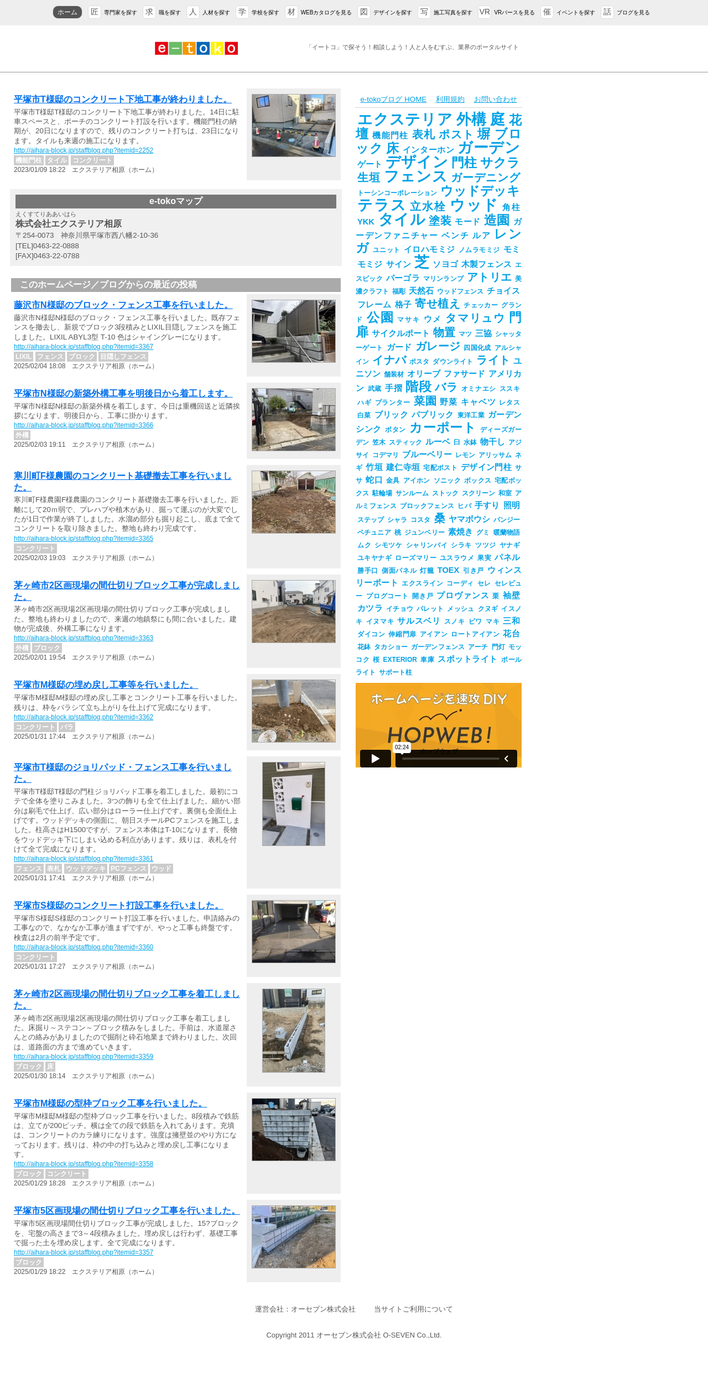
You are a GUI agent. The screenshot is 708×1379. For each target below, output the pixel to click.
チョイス (503, 290)
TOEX (449, 570)
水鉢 (470, 442)
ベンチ (455, 235)
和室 (505, 493)
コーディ (460, 583)
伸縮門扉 (402, 634)
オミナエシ (478, 389)
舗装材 (394, 374)
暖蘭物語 (506, 532)
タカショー (391, 647)
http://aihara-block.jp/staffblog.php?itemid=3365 (83, 538)
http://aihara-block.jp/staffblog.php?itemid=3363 (83, 638)
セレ (484, 583)
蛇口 (374, 480)
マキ (492, 621)
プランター (392, 402)
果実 (484, 558)
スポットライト (468, 659)
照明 (511, 505)
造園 (497, 220)
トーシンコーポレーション (397, 193)
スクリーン (478, 493)
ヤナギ (509, 545)
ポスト (456, 134)
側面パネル (399, 570)
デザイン (416, 162)
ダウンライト (453, 361)
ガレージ (438, 346)
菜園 (425, 401)
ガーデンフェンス (438, 647)
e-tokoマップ (175, 201)
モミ (511, 249)
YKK (365, 221)
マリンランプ (443, 279)
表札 (424, 134)
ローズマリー (415, 558)
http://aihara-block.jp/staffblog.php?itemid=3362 (83, 717)
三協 (483, 333)
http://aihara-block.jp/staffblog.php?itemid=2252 (83, 150)
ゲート (369, 164)
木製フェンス (486, 264)
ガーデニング (485, 177)
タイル (401, 219)
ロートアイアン (475, 634)
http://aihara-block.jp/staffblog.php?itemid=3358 (83, 1164)
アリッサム (495, 455)
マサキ (408, 319)
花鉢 (364, 647)
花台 (511, 633)
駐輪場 (382, 493)
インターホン (429, 149)
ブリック (391, 414)
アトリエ (489, 277)
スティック (405, 442)
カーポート (442, 427)
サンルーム (412, 493)
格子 (403, 304)
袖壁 (511, 595)
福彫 (398, 291)
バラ (446, 387)
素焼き (460, 531)
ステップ (370, 520)
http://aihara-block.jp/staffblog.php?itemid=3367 (83, 347)
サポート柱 (395, 672)
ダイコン (371, 634)
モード (468, 221)
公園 (380, 317)
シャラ (397, 520)
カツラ (370, 608)
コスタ (420, 520)
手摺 (393, 388)
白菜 (364, 415)
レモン (465, 455)
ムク (364, 545)
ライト (493, 360)
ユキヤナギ (374, 558)
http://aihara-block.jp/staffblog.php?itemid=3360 (83, 947)
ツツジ (485, 545)
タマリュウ (475, 318)
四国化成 (477, 348)
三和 (511, 621)
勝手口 (367, 570)
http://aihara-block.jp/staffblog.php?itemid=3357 (83, 1252)
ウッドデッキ (480, 191)
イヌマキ (380, 621)
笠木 (379, 442)
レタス (509, 402)
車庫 (427, 660)
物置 (444, 332)
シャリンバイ (427, 545)
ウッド (474, 205)
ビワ (475, 621)
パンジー (506, 520)
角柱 (511, 207)
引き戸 (473, 570)
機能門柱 (390, 135)
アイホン (416, 480)
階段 (418, 386)
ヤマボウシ (469, 519)
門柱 (464, 162)
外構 (471, 119)
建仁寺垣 (403, 467)
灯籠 (427, 570)
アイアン (433, 634)
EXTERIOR (400, 660)
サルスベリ (418, 621)
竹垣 (374, 467)
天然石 (421, 290)
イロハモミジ (429, 249)
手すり (487, 505)
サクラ (500, 162)
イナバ (389, 360)
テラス (382, 205)
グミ (483, 532)
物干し (492, 441)
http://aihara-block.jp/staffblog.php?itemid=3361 (83, 859)
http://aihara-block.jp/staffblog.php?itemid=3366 (83, 425)
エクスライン (422, 583)
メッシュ (460, 609)
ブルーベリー (427, 454)
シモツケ (388, 545)
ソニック (447, 480)
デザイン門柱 (486, 467)
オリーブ (423, 373)
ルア (481, 235)
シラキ (461, 545)
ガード (399, 347)
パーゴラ (403, 278)
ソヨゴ (445, 264)
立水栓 (428, 206)
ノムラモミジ (479, 250)
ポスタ (419, 361)
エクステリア (405, 119)
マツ (465, 334)
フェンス (416, 176)
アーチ (478, 647)
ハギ (364, 402)
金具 (393, 480)
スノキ (454, 621)
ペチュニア (374, 532)
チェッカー (481, 305)
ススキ (509, 389)
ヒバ (464, 506)
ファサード (464, 373)
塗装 (440, 221)
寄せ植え (437, 303)
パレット (430, 609)
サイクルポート (401, 333)
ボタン (395, 429)
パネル (507, 557)
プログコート (387, 596)
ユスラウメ (457, 558)
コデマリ (385, 455)
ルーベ (437, 441)
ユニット (386, 250)
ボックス (477, 480)
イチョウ (399, 609)
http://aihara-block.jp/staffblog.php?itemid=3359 (83, 1057)
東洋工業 (471, 415)
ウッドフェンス (460, 291)
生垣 (369, 177)
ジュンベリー (424, 532)
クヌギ (488, 609)
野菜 (448, 402)
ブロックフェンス (427, 506)
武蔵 (375, 389)
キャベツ (478, 402)
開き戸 (423, 596)
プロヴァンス (462, 595)
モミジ (370, 264)
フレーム (374, 304)
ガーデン (488, 147)
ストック (445, 493)
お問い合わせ (495, 99)
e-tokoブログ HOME (393, 99)
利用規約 (450, 99)
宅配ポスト (440, 468)
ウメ (433, 319)
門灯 (498, 647)
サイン (399, 264)
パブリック (433, 414)
